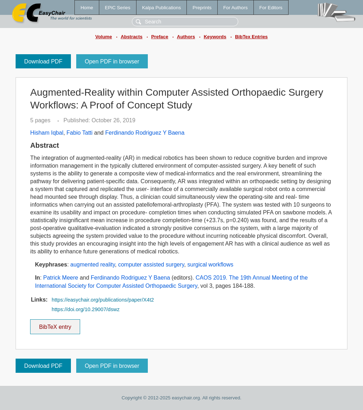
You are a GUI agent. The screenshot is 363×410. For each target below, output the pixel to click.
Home (86, 7)
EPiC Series (117, 7)
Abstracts (131, 36)
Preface (159, 36)
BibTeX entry (55, 324)
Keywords (215, 36)
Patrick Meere (60, 278)
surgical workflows (211, 265)
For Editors (271, 7)
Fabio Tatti (80, 133)
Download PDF (43, 61)
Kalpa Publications (161, 7)
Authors (186, 36)
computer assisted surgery (151, 265)
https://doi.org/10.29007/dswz (85, 309)
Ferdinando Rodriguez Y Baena (145, 133)
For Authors (235, 7)
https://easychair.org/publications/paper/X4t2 (103, 300)
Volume (103, 36)
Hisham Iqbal (46, 133)
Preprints (201, 7)
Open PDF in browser (112, 61)
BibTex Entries (251, 36)
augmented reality (92, 265)
